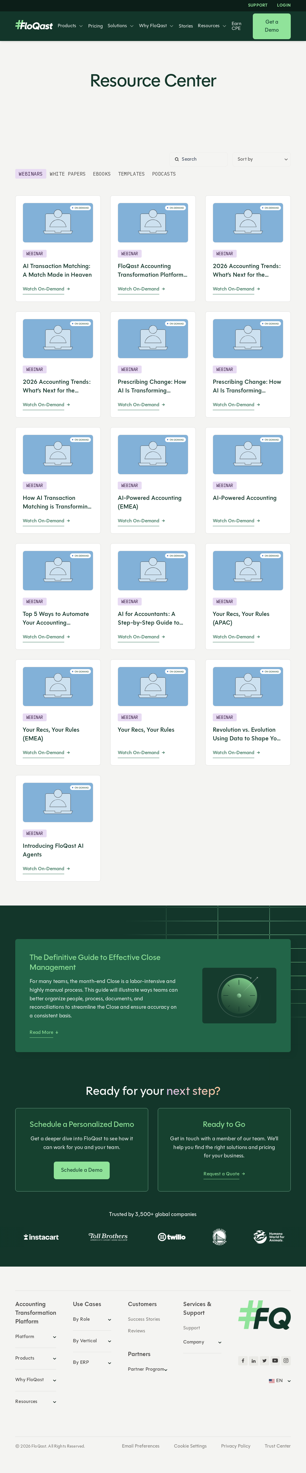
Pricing (95, 26)
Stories (186, 26)
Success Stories (144, 1319)
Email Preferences (141, 1446)
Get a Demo (272, 26)
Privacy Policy (235, 1446)
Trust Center (278, 1446)
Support (257, 6)
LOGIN (284, 6)
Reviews (136, 1331)
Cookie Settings (190, 1446)
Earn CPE (236, 26)
